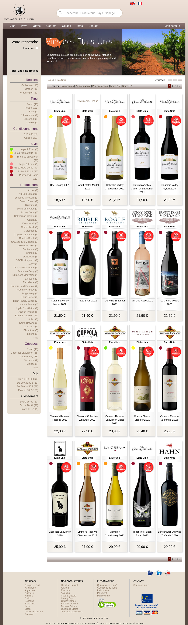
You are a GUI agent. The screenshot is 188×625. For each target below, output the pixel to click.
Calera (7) (32, 219)
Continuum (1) (30, 249)
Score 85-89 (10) (29, 401)
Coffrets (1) (32, 122)
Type (34, 98)
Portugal (29, 614)
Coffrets (51, 25)
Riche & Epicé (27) (28, 171)
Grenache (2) (31, 360)
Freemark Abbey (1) (27, 289)
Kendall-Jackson (69, 603)
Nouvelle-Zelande (34, 611)
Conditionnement (25, 129)
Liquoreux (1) (31, 118)
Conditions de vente (107, 587)
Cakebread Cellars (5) (26, 216)
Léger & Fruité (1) (28, 164)
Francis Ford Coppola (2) (24, 286)
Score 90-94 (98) (29, 405)
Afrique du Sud (32, 585)
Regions (32, 80)
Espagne (29, 601)
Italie (27, 606)
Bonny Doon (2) (29, 212)
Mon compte (172, 25)
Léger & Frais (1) (29, 149)
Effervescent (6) (29, 115)
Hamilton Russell (69, 585)
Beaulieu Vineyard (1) (26, 197)
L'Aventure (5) (30, 330)
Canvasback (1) (29, 227)
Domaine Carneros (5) (26, 267)
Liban (27, 609)
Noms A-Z (115, 86)
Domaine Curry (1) (28, 271)
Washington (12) (29, 92)
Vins (12, 25)
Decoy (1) (33, 264)
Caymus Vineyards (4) (26, 234)
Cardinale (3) (31, 230)
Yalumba (65, 593)
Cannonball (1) (30, 223)
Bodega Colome (69, 606)
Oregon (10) (31, 88)
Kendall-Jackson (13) (26, 315)
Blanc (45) (32, 104)
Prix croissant (82, 86)
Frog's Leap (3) (30, 293)
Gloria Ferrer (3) (29, 297)
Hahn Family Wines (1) (25, 300)
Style (34, 144)
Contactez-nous (141, 585)
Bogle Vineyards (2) (27, 208)
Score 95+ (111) (29, 409)
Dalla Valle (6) (30, 256)
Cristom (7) (32, 252)
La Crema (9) (31, 326)
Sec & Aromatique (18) (25, 152)
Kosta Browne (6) (28, 322)
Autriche (29, 595)
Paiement (102, 593)
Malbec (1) (32, 363)
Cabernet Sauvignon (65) (24, 352)
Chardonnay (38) (29, 356)
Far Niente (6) (30, 282)
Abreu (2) (33, 190)
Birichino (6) (31, 205)
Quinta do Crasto (69, 609)
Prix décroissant (100, 86)
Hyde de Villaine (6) (27, 308)
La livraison (103, 590)
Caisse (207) (31, 137)
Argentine (30, 590)
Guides (66, 25)
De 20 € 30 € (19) (27, 382)
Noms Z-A (127, 86)
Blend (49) (32, 349)
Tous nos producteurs (72, 611)
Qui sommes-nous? (107, 585)
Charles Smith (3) (28, 238)
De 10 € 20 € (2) (28, 379)
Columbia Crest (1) (28, 245)
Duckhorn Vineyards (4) (25, 274)
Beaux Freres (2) (29, 201)
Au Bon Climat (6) (28, 193)
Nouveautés (67, 86)
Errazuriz (65, 590)
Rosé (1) (33, 111)
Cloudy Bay (67, 598)
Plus (35, 337)
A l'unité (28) (31, 134)
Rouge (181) (31, 107)
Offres (37, 25)
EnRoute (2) (31, 278)
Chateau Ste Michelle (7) (24, 241)
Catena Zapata (68, 595)
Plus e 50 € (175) (28, 390)
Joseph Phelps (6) (28, 311)
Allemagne (30, 587)
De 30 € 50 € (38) (27, 386)
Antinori (65, 587)
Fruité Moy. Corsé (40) (26, 167)
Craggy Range (68, 601)
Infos (80, 25)
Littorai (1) (32, 333)
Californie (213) (29, 85)
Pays (24, 25)
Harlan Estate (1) (29, 304)
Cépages (31, 343)
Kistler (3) (33, 319)
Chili (27, 598)
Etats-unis (30, 603)
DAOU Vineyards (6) (27, 260)
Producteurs (29, 185)
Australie (29, 593)
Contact (93, 25)
